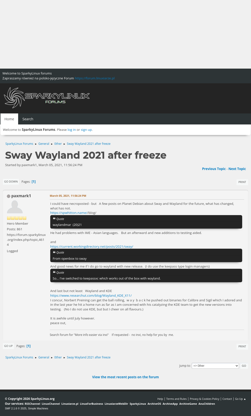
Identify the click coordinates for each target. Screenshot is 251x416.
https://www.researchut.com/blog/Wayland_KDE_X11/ (91, 295)
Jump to (184, 366)
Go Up (8, 346)
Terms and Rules (176, 399)
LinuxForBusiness (91, 403)
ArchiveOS (154, 403)
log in (72, 129)
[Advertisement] (125, 34)
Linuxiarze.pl (70, 403)
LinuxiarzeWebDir (116, 403)
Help (160, 399)
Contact (227, 399)
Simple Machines (38, 408)
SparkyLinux (138, 403)
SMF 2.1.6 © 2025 (15, 408)
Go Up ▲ (240, 399)
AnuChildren (207, 403)
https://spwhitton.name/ (68, 212)
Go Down (11, 181)
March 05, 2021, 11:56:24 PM (68, 195)
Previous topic (214, 169)
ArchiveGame (188, 403)
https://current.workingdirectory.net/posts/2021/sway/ (91, 246)
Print (242, 182)
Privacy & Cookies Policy (204, 399)
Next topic (237, 169)
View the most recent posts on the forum (125, 377)
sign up (86, 129)
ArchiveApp (170, 403)
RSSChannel (32, 403)
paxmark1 (21, 195)
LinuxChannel (51, 403)
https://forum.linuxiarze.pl (94, 78)
